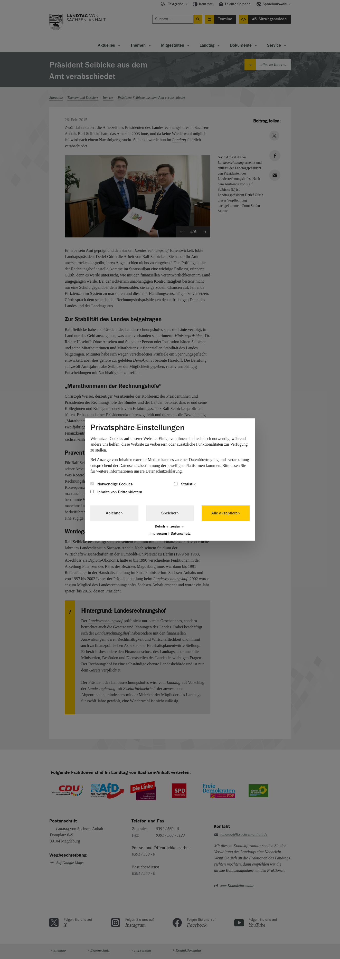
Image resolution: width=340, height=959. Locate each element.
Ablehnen (114, 513)
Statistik (185, 484)
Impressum (158, 533)
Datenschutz (181, 533)
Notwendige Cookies (111, 484)
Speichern (170, 513)
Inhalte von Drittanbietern (116, 492)
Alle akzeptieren (225, 513)
